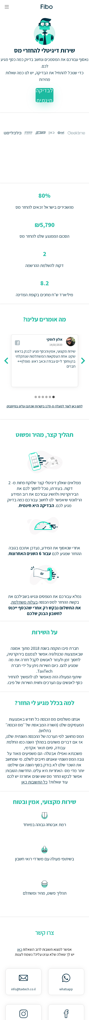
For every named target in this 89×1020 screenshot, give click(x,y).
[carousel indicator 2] (50, 397)
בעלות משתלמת (24, 602)
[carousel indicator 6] (35, 397)
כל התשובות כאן (34, 782)
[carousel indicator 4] (43, 397)
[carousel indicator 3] (46, 397)
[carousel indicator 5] (39, 397)
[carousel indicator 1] (53, 397)
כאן (19, 949)
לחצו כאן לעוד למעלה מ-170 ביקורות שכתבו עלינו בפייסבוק (45, 406)
